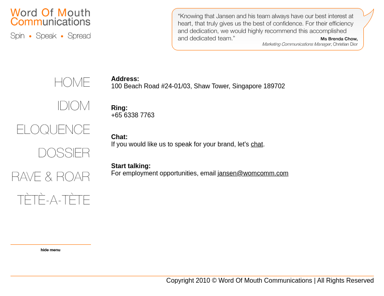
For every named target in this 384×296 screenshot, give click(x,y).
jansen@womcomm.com (252, 173)
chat (257, 144)
